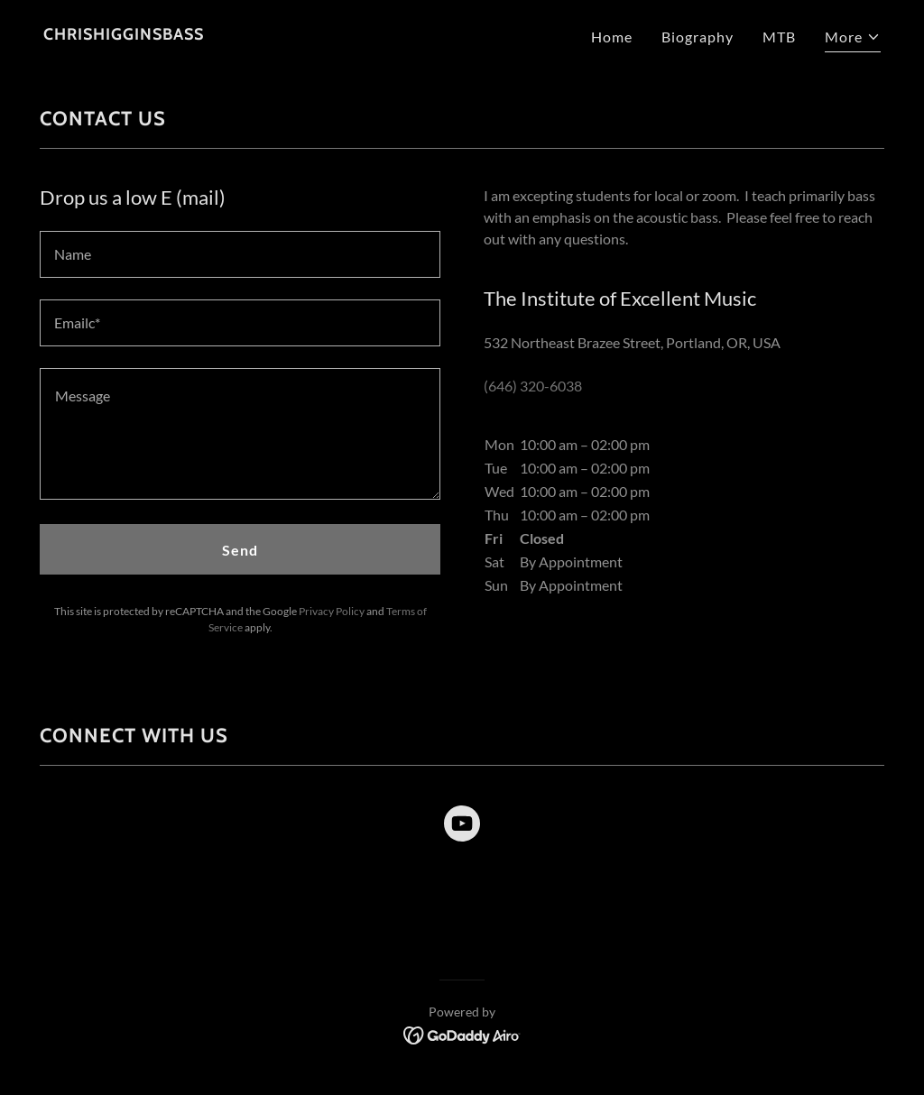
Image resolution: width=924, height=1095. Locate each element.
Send (240, 549)
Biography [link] (697, 36)
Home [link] (612, 36)
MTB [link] (779, 36)
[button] (853, 39)
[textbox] (240, 254)
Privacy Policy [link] (332, 611)
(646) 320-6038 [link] (533, 385)
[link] (123, 33)
